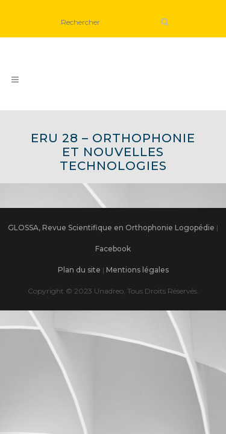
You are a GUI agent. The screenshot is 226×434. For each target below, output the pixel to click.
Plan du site (79, 269)
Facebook (113, 248)
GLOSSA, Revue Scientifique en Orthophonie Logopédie (111, 227)
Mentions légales (137, 269)
